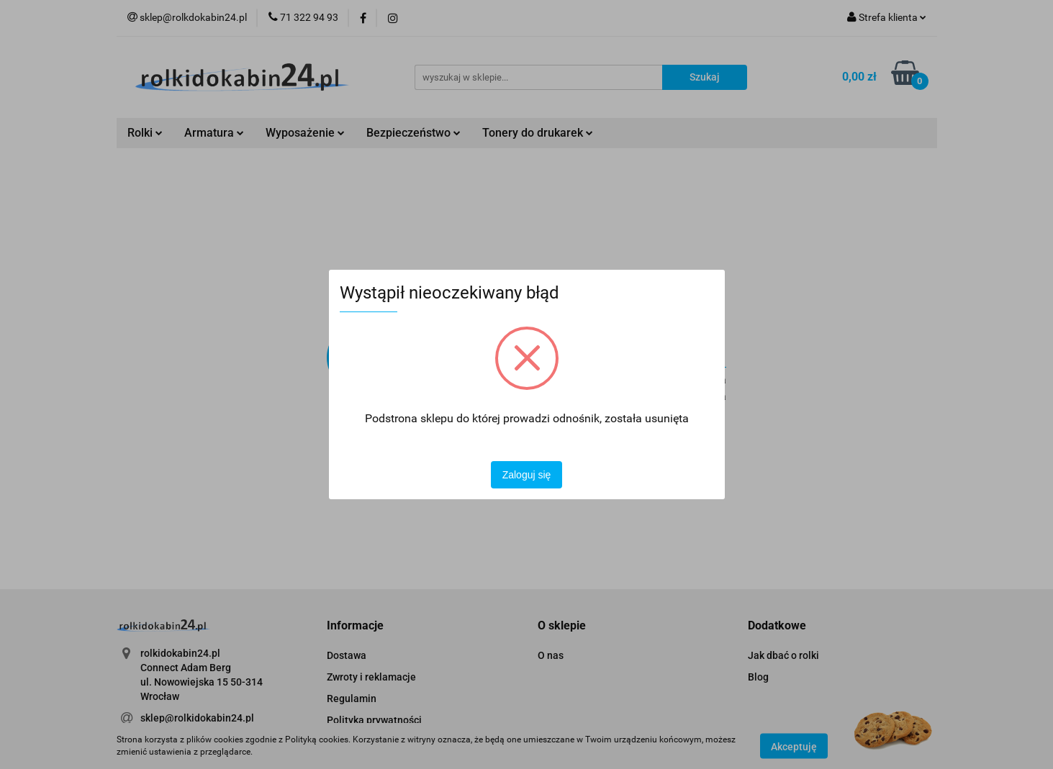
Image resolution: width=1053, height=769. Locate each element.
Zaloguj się (526, 475)
